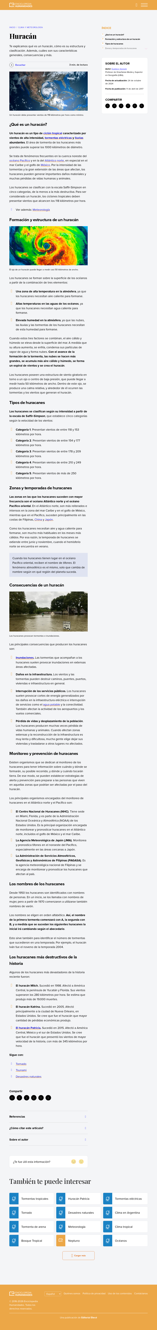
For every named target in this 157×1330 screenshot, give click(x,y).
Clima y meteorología (30, 27)
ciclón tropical (52, 133)
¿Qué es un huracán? (114, 34)
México (45, 165)
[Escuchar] (17, 65)
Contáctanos (141, 1293)
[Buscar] (136, 5)
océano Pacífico (19, 160)
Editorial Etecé (89, 1317)
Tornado (21, 1064)
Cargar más (78, 1255)
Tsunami (21, 1070)
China (38, 519)
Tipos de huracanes (114, 43)
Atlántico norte (54, 160)
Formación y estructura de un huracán (122, 39)
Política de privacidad (94, 1293)
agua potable (51, 704)
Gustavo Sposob (119, 68)
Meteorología (41, 209)
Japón (49, 519)
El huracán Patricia (28, 1028)
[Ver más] (146, 48)
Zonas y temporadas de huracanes (121, 48)
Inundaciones (25, 657)
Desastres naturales (28, 1076)
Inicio (12, 27)
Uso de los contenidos (120, 1293)
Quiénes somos (72, 1293)
